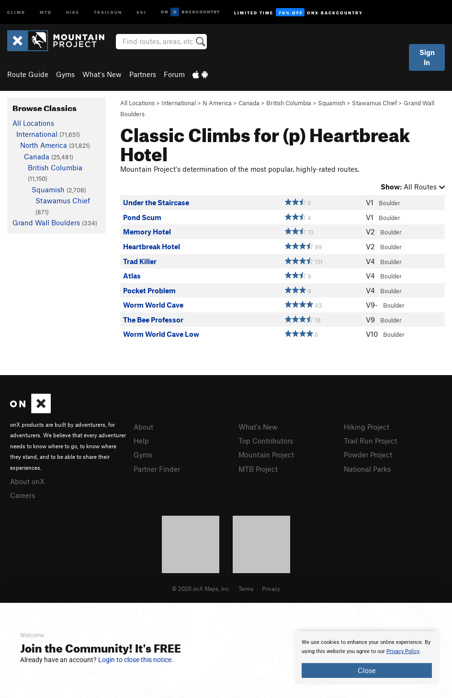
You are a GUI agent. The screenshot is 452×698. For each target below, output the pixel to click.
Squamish (331, 103)
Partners (142, 74)
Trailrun (108, 12)
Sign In (427, 57)
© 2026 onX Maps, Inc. (201, 588)
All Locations (137, 103)
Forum (174, 74)
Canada (249, 103)
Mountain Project (266, 454)
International (178, 103)
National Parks (367, 469)
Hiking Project (366, 426)
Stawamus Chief (374, 103)
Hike (72, 12)
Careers (22, 495)
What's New (102, 74)
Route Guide (27, 74)
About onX (27, 481)
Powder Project (368, 454)
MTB (46, 12)
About (143, 426)
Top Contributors (265, 440)
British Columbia (288, 103)
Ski (141, 12)
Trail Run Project (370, 440)
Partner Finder (157, 469)
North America (43, 145)
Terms (246, 588)
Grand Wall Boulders (46, 222)
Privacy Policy (402, 651)
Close (367, 670)
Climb (16, 12)
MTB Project (258, 469)
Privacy (271, 588)
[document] (367, 658)
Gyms (65, 74)
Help (141, 440)
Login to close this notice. (135, 660)
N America (217, 103)
